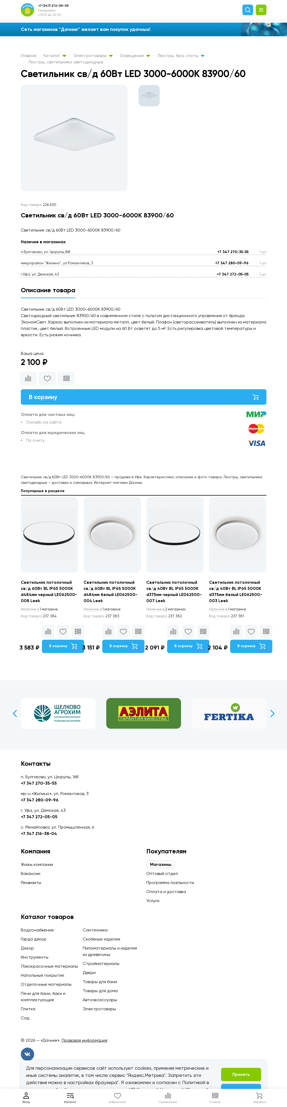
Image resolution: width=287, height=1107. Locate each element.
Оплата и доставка (166, 891)
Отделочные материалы (46, 984)
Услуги (152, 900)
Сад (25, 1017)
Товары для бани (100, 981)
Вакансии (30, 873)
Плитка (28, 1008)
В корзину (143, 397)
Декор (27, 948)
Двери (89, 972)
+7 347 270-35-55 (233, 252)
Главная (28, 55)
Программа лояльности (170, 882)
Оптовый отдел (162, 873)
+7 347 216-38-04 (39, 833)
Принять (241, 1074)
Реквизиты (31, 882)
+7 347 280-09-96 (232, 263)
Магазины (160, 864)
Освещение (135, 55)
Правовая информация (84, 1040)
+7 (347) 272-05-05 (53, 5)
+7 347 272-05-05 (233, 274)
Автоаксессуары (100, 999)
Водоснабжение (37, 929)
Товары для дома (100, 990)
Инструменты (34, 957)
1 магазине (40, 611)
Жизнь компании (37, 864)
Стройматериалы (101, 963)
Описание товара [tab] (48, 290)
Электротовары (93, 55)
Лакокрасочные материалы (49, 966)
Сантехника (95, 929)
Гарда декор (33, 939)
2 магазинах (167, 611)
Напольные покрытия (42, 975)
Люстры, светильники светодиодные (65, 61)
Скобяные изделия (101, 939)
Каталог (55, 55)
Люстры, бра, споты (181, 55)
